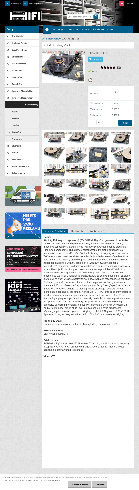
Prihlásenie (16, 3)
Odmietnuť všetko (79, 484)
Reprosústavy (54, 38)
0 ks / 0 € (129, 3)
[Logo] (23, 16)
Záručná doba (98, 29)
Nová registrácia (35, 3)
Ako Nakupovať (59, 29)
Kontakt (110, 29)
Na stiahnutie (77, 231)
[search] (95, 17)
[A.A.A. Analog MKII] (55, 132)
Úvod (44, 38)
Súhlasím (99, 484)
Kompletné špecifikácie (55, 231)
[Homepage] (48, 29)
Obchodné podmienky (79, 29)
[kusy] (93, 122)
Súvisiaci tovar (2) (97, 231)
